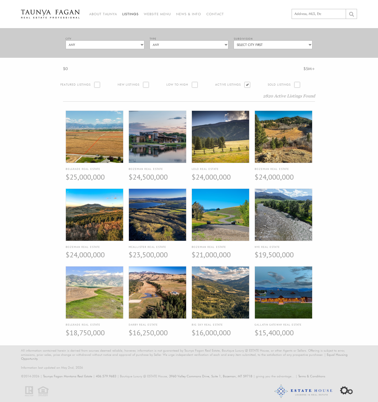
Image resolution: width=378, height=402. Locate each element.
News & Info (188, 14)
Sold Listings (279, 84)
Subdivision (243, 38)
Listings (130, 14)
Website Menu (157, 14)
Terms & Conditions (311, 376)
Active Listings (228, 84)
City (68, 38)
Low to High (177, 84)
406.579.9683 (106, 376)
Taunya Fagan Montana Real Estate (67, 376)
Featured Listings (75, 84)
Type (153, 38)
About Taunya (103, 14)
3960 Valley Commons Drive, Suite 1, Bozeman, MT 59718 (210, 376)
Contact (215, 14)
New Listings (128, 84)
